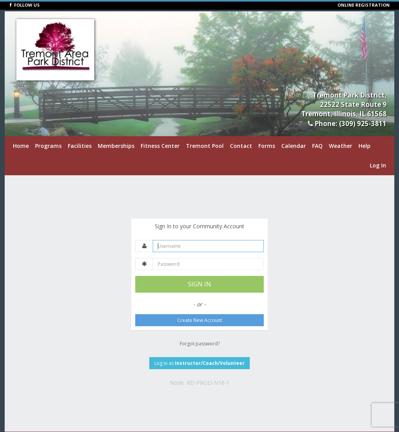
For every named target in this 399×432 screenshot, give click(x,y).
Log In (378, 165)
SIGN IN (199, 284)
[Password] (208, 264)
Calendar (293, 145)
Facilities (80, 145)
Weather (340, 145)
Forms (266, 145)
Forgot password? (200, 343)
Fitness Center (160, 145)
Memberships (116, 145)
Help (364, 145)
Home (21, 145)
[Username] (208, 246)
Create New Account (199, 320)
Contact (241, 145)
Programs (48, 145)
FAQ (317, 145)
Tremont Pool (205, 145)
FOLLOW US (24, 5)
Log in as (199, 363)
